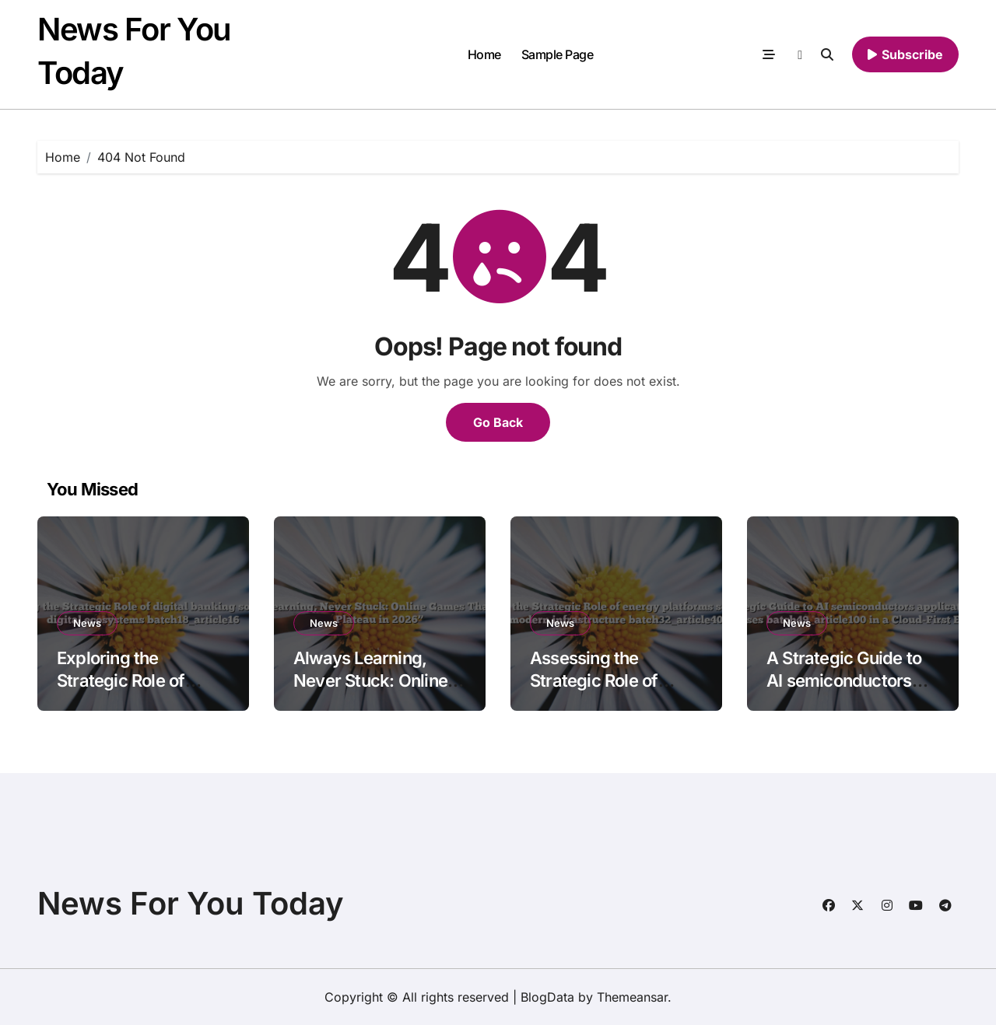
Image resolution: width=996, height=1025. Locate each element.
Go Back (498, 422)
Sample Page (557, 54)
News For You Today (190, 903)
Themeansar (632, 997)
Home (484, 54)
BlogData (547, 997)
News (87, 623)
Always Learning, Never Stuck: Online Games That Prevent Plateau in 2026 (372, 691)
